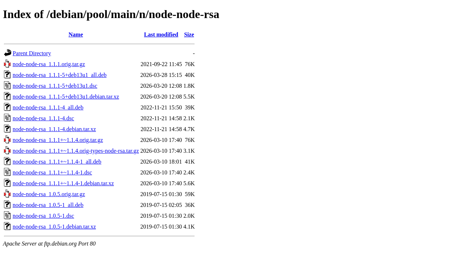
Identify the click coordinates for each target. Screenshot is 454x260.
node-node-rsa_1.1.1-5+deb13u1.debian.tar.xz (66, 97)
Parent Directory (32, 53)
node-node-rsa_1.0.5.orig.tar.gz (49, 194)
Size (189, 34)
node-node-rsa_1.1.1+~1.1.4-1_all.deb (57, 162)
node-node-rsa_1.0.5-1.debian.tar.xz (54, 227)
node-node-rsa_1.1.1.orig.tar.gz (49, 64)
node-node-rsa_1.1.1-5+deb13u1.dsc (55, 86)
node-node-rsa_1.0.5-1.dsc (43, 216)
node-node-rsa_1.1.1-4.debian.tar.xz (54, 129)
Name (76, 34)
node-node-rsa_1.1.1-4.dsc (43, 118)
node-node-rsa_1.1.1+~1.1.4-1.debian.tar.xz (63, 183)
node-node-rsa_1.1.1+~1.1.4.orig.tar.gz (58, 140)
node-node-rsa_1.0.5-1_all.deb (48, 205)
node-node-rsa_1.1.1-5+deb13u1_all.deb (60, 75)
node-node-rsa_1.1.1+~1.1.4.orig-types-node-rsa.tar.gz (76, 151)
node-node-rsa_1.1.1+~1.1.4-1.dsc (52, 172)
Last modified (161, 34)
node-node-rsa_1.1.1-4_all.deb (48, 107)
